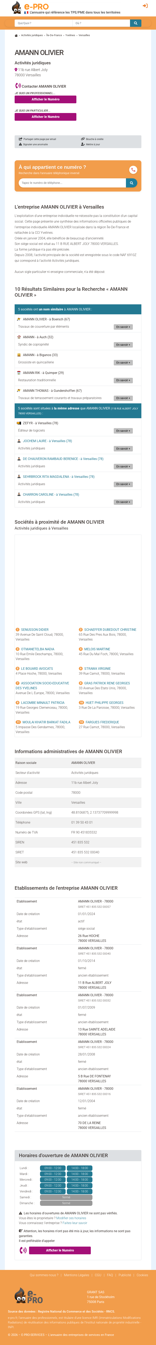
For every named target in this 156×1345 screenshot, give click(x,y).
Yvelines (70, 35)
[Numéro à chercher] (72, 182)
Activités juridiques (32, 35)
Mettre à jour (90, 144)
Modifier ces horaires (71, 1218)
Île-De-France (54, 35)
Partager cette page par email (37, 139)
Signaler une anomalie (33, 144)
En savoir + (123, 327)
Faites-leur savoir (75, 1223)
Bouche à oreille (92, 139)
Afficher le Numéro (46, 99)
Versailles (84, 35)
